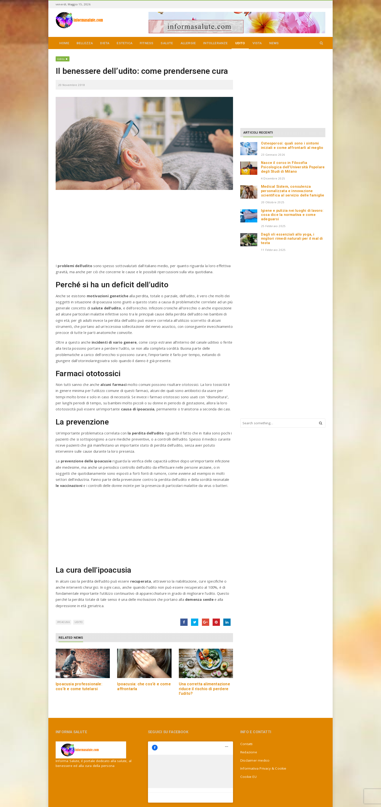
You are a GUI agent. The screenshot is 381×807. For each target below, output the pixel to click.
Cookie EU (248, 776)
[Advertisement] (144, 229)
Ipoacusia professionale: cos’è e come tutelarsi (79, 686)
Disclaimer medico (254, 760)
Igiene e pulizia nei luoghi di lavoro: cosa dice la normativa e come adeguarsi (292, 214)
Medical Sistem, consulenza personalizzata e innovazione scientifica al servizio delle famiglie (292, 190)
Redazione (248, 752)
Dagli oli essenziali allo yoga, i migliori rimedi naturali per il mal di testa (292, 238)
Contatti (246, 744)
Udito (61, 59)
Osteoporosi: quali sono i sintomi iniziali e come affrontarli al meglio (292, 145)
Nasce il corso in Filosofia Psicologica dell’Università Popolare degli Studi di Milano (293, 167)
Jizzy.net (183, 801)
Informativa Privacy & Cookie (263, 768)
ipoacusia (63, 622)
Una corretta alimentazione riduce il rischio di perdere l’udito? (204, 689)
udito (79, 622)
